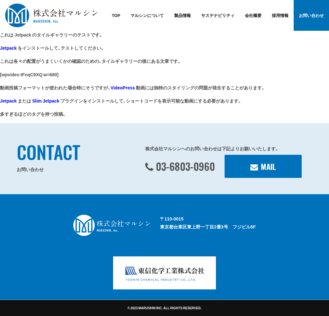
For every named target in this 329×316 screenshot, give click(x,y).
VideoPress (123, 87)
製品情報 (182, 15)
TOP (116, 15)
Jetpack (8, 48)
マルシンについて (147, 15)
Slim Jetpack (45, 100)
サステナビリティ (218, 15)
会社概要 (253, 15)
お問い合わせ (311, 15)
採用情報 (280, 15)
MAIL (268, 166)
